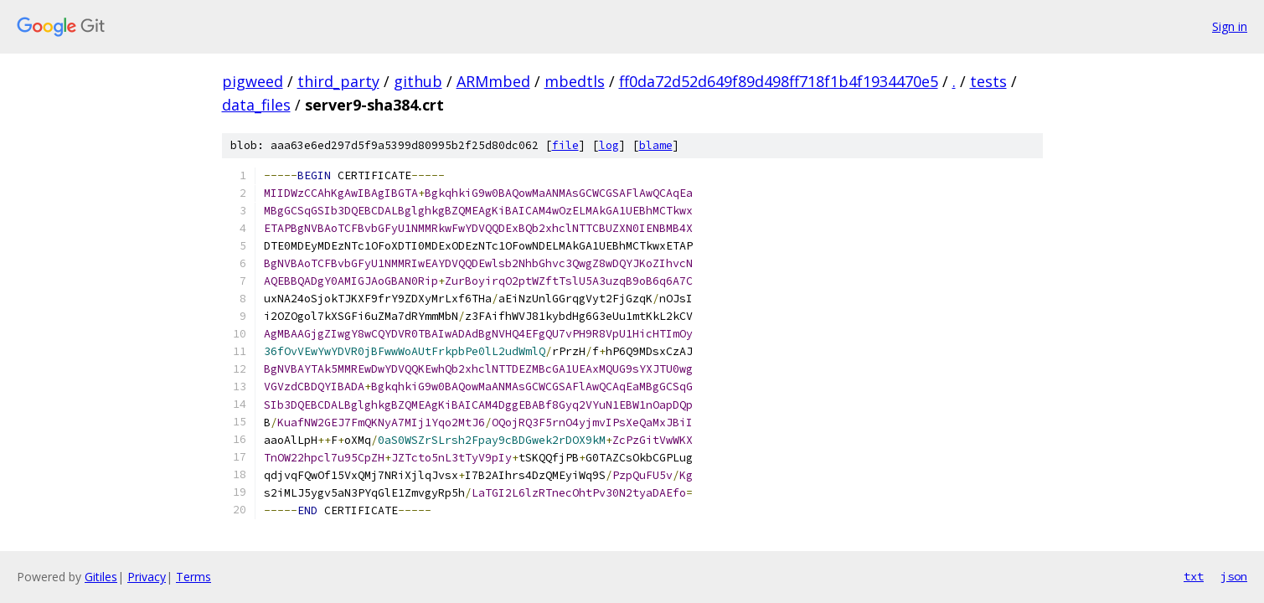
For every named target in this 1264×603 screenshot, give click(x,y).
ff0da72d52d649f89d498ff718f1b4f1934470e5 (778, 81)
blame (656, 145)
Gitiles (101, 577)
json (1233, 576)
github (418, 81)
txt (1194, 576)
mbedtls (574, 81)
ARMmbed (493, 81)
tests (988, 81)
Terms (193, 577)
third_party (338, 81)
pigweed (252, 81)
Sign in (1229, 26)
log (609, 145)
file (565, 145)
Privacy (146, 577)
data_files (256, 105)
